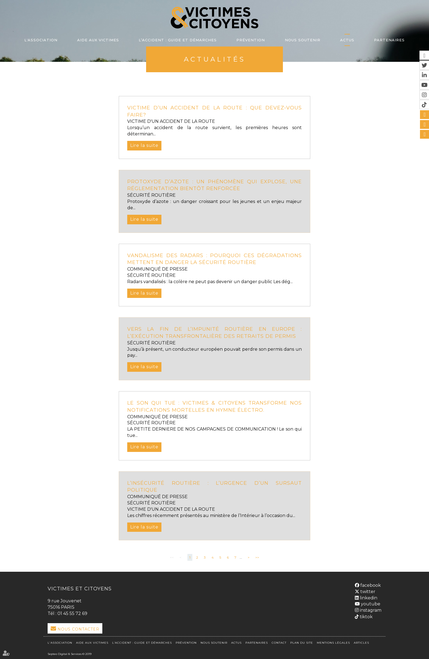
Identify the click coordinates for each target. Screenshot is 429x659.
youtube (370, 603)
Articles (361, 643)
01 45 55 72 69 (72, 613)
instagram (370, 610)
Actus (347, 40)
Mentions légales (333, 643)
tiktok (366, 616)
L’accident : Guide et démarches (178, 40)
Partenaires (389, 40)
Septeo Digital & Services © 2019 (69, 654)
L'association (40, 40)
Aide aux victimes (98, 40)
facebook (370, 585)
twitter (367, 591)
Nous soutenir (302, 40)
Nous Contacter (78, 629)
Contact (279, 643)
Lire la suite (144, 145)
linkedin (368, 597)
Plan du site (301, 643)
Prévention (250, 40)
